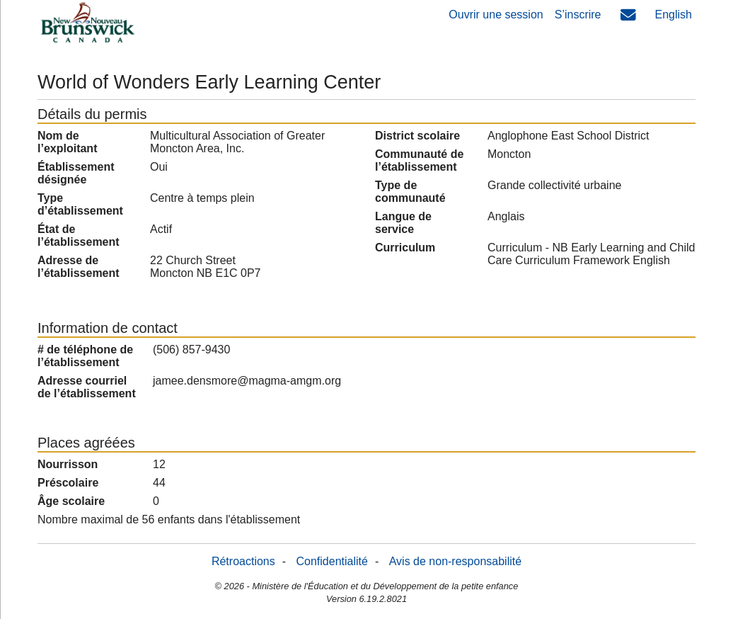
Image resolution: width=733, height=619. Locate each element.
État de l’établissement (78, 235)
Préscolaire (67, 483)
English (673, 14)
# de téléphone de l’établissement (85, 355)
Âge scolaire (71, 501)
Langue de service (403, 222)
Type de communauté (410, 191)
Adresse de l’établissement (78, 266)
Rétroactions (243, 561)
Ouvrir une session (496, 14)
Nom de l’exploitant (67, 142)
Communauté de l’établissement (419, 160)
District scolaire (417, 136)
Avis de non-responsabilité (455, 561)
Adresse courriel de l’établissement (86, 387)
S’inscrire (578, 14)
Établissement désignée (75, 173)
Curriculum (405, 248)
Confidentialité (332, 561)
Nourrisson (67, 464)
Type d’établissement (80, 204)
